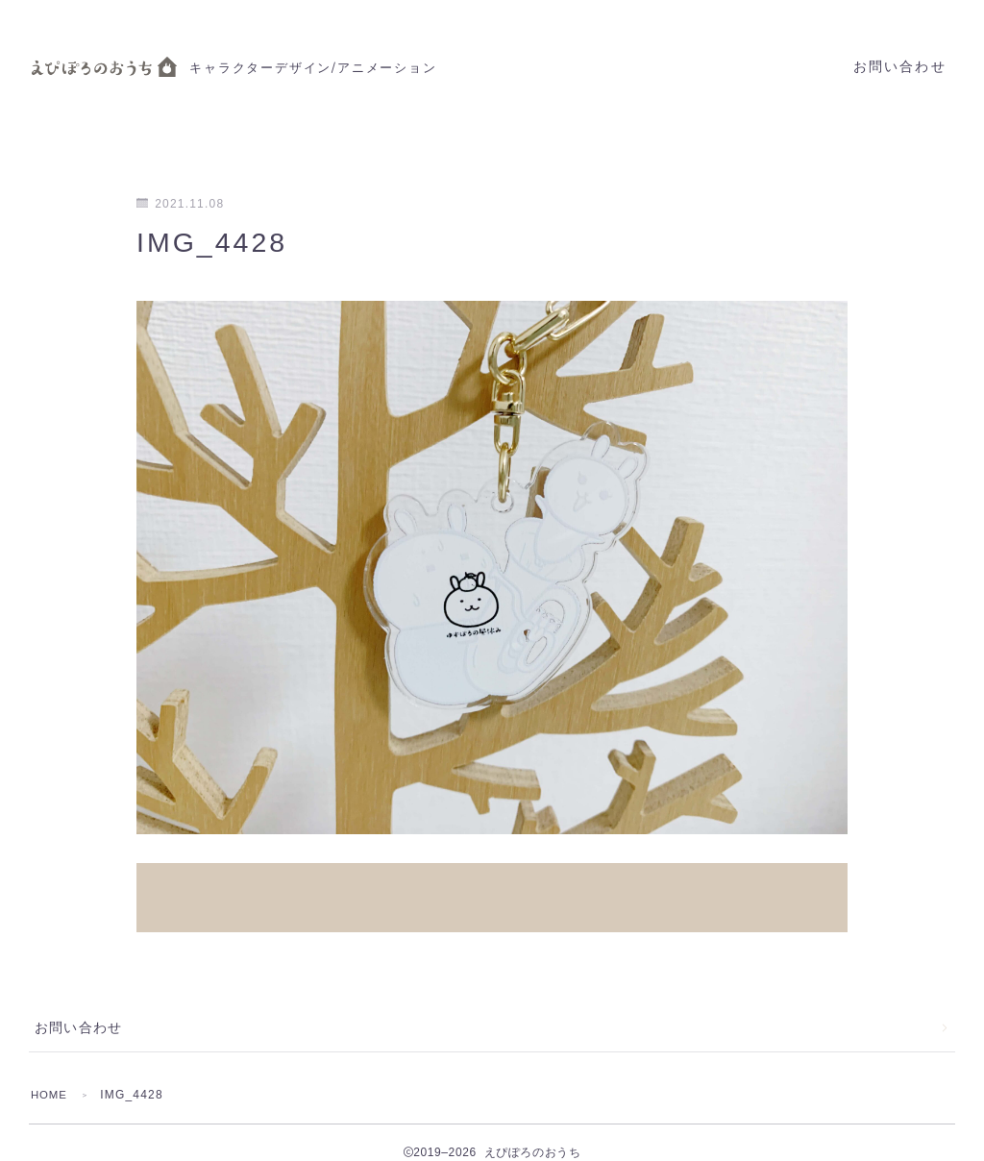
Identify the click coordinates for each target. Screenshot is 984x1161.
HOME (50, 1074)
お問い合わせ (900, 67)
